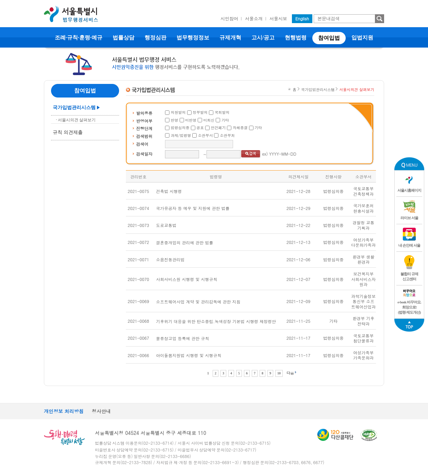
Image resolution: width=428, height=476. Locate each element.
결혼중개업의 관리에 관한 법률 (184, 242)
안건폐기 (218, 127)
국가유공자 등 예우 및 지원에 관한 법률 (193, 208)
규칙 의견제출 (68, 132)
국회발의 (222, 112)
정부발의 (200, 112)
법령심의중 (180, 127)
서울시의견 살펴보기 (77, 120)
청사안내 (101, 411)
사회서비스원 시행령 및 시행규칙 (186, 279)
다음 (290, 372)
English (302, 18)
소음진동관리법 (170, 259)
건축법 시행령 (169, 191)
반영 (174, 120)
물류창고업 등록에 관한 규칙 (182, 338)
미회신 (209, 120)
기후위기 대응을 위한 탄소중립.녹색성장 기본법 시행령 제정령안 (216, 321)
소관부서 (205, 135)
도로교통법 (166, 225)
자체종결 (240, 127)
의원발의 (178, 112)
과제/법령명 (181, 135)
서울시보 (278, 18)
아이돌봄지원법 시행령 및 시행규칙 (188, 355)
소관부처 (227, 135)
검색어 (142, 144)
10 (279, 373)
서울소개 (254, 18)
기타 (225, 120)
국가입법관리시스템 (74, 107)
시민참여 (229, 18)
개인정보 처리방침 (64, 411)
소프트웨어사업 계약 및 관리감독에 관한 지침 (198, 301)
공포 (200, 127)
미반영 (190, 120)
